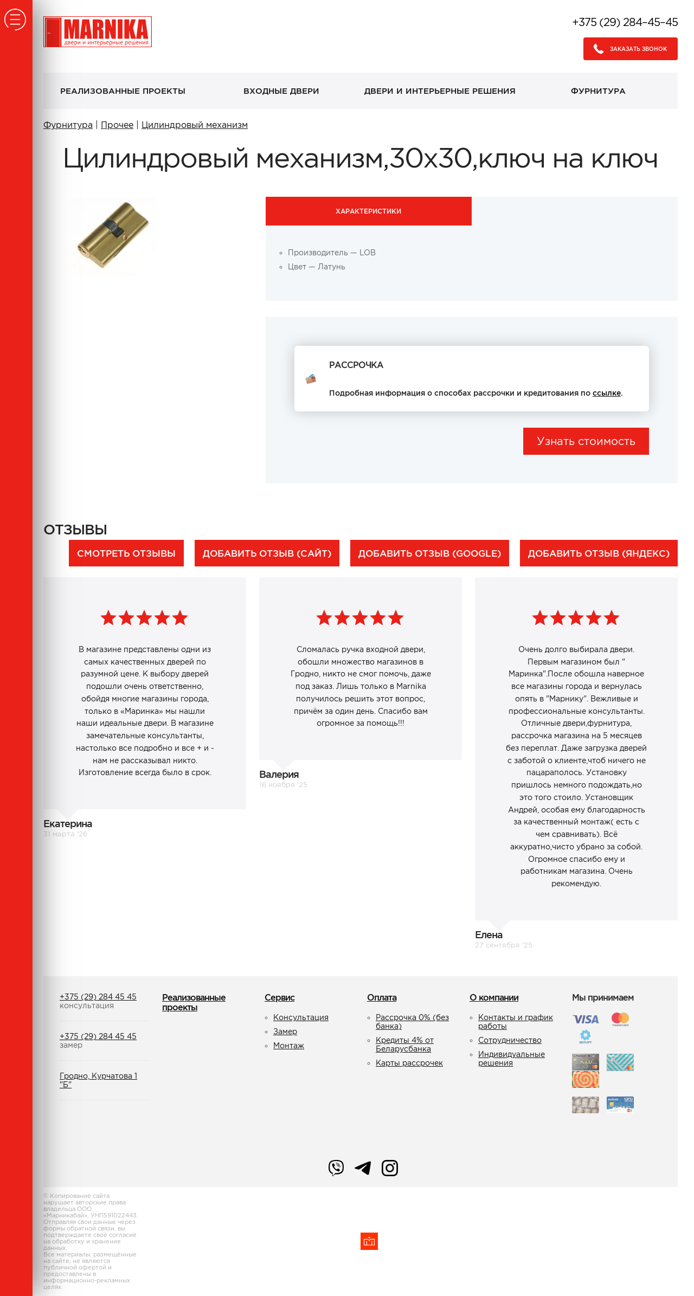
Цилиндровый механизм (195, 125)
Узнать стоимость (586, 441)
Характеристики (368, 211)
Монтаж (288, 1045)
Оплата (381, 997)
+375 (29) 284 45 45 (98, 996)
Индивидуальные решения (511, 1058)
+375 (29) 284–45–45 (625, 22)
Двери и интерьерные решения (440, 90)
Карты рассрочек (409, 1063)
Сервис (279, 997)
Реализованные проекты (122, 90)
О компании (494, 997)
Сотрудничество (510, 1040)
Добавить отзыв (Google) (429, 553)
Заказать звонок (627, 48)
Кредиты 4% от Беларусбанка (405, 1044)
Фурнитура (598, 90)
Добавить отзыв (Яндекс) (599, 553)
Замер (285, 1031)
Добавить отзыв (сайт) (267, 553)
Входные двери (281, 90)
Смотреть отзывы (126, 553)
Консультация (301, 1017)
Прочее (117, 125)
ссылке (607, 393)
